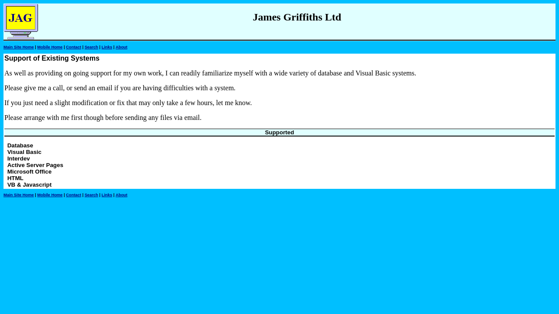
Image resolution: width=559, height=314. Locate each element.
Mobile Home (49, 47)
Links (107, 47)
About (122, 47)
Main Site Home (18, 47)
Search (91, 47)
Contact (73, 47)
